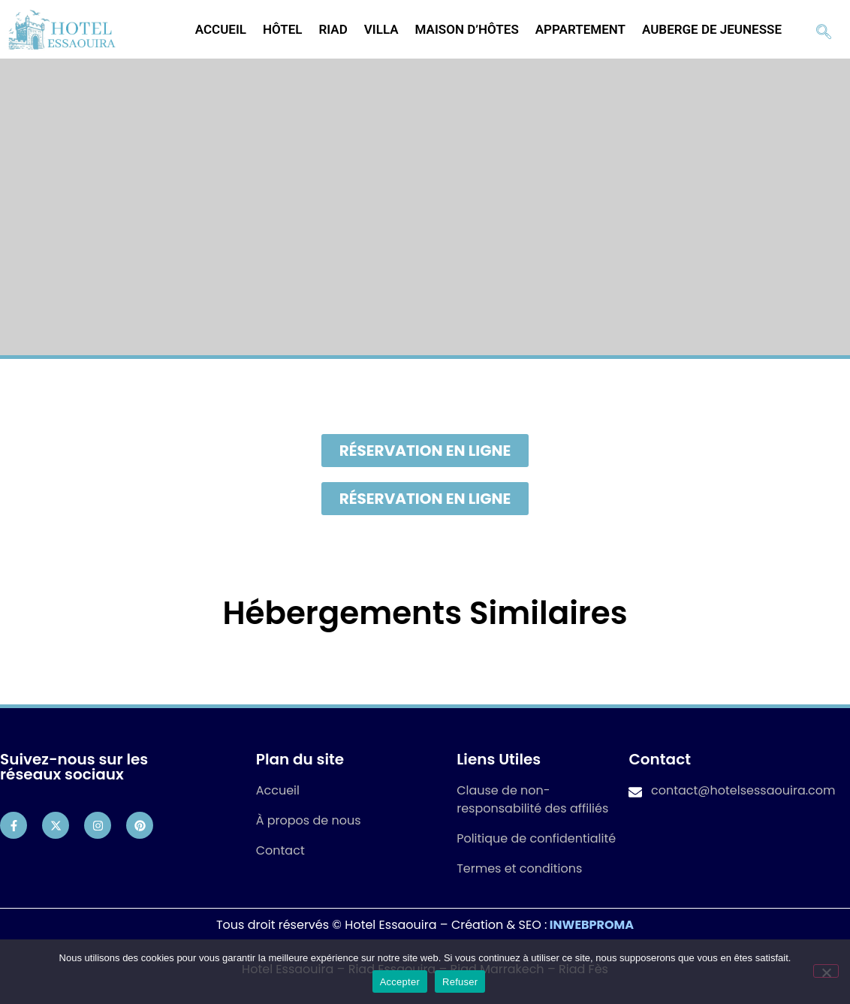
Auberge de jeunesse (712, 29)
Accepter (400, 981)
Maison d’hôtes (467, 29)
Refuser (460, 981)
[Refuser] (826, 971)
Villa (381, 29)
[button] (425, 450)
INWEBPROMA (592, 924)
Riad (333, 29)
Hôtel (283, 29)
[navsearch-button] (824, 29)
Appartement (580, 29)
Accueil (220, 29)
